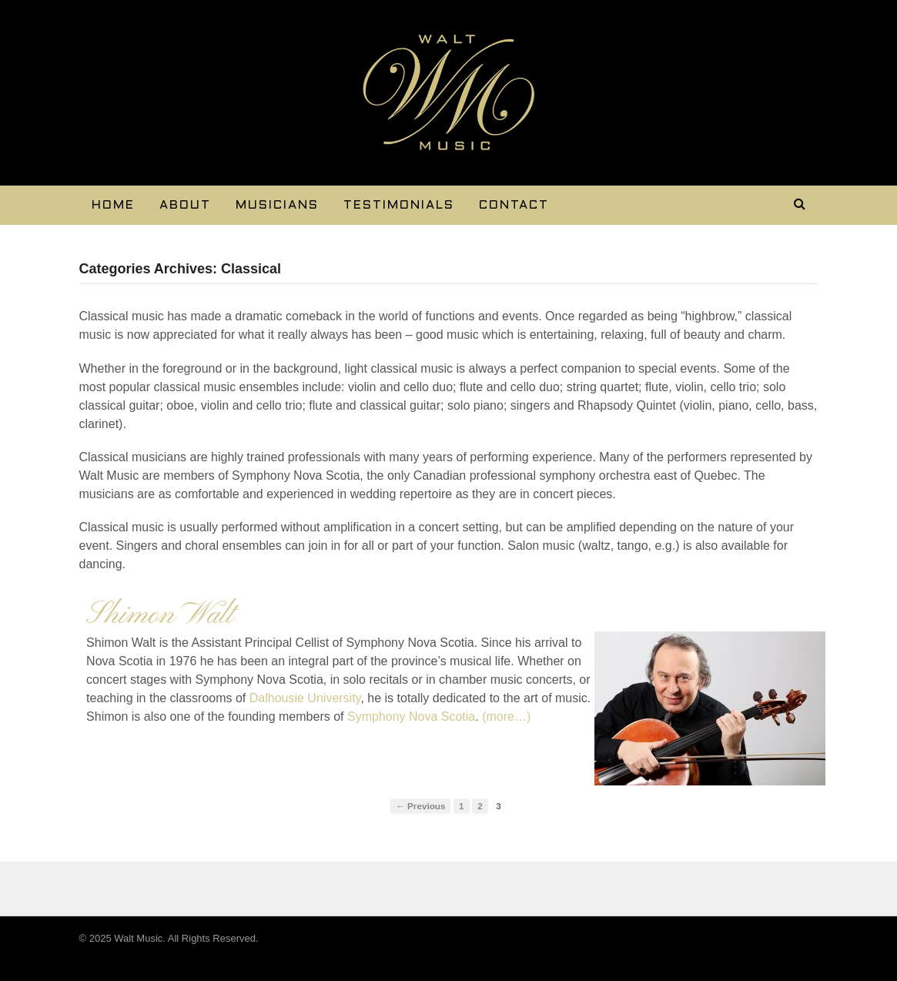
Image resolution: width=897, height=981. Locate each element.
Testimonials (398, 205)
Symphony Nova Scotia (410, 716)
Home (113, 205)
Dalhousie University (305, 698)
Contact (514, 205)
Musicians (277, 205)
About (185, 205)
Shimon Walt (159, 615)
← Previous (420, 806)
